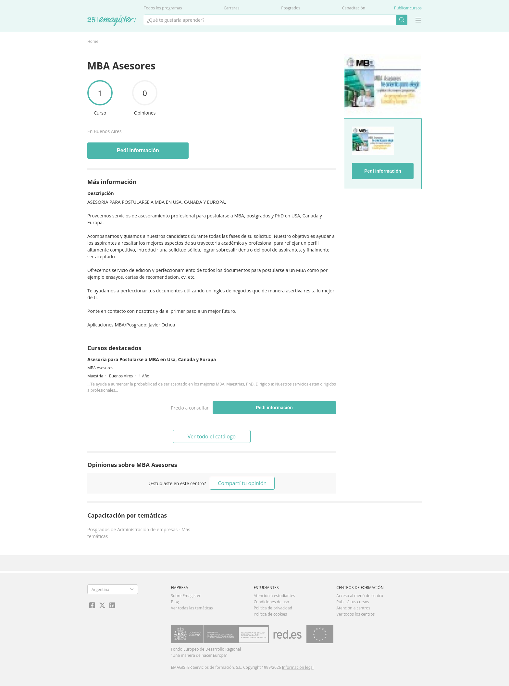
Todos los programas (163, 8)
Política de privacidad (273, 608)
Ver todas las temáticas (192, 608)
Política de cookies (270, 614)
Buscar (401, 20)
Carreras (231, 8)
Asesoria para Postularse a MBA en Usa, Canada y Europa (151, 359)
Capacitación (353, 8)
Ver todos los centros (355, 614)
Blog (175, 602)
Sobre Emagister (186, 595)
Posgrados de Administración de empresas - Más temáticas (138, 532)
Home (92, 41)
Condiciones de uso (271, 602)
